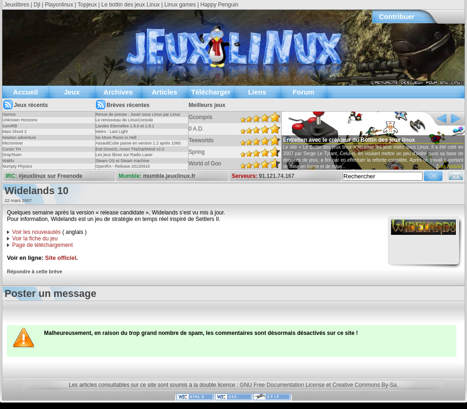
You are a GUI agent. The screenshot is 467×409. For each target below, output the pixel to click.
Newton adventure (19, 137)
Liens (257, 92)
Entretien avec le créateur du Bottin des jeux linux (349, 140)
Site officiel (60, 258)
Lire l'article (449, 166)
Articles (164, 92)
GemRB (9, 126)
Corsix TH (11, 149)
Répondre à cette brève (34, 271)
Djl (37, 4)
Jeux (72, 92)
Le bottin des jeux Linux (130, 4)
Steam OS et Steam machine (122, 160)
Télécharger (210, 92)
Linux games (180, 4)
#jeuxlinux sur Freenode (50, 176)
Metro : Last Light (111, 131)
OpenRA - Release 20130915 (122, 166)
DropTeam (12, 154)
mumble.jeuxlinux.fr (169, 176)
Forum (304, 92)
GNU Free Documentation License (282, 385)
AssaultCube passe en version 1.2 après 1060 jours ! (138, 146)
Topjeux (87, 4)
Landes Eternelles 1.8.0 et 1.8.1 (124, 126)
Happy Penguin (219, 4)
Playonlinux (59, 4)
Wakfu (8, 160)
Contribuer (397, 16)
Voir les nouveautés (36, 232)
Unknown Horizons (20, 120)
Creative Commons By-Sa (364, 385)
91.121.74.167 (277, 176)
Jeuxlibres (16, 4)
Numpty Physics (17, 166)
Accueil (25, 92)
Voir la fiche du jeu (34, 238)
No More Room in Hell (116, 137)
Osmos (9, 114)
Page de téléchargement (42, 245)
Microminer (12, 143)
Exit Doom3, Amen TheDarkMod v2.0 (129, 149)
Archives (118, 92)
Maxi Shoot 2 (14, 131)
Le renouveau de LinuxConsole (124, 120)
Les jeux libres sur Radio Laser (124, 154)
